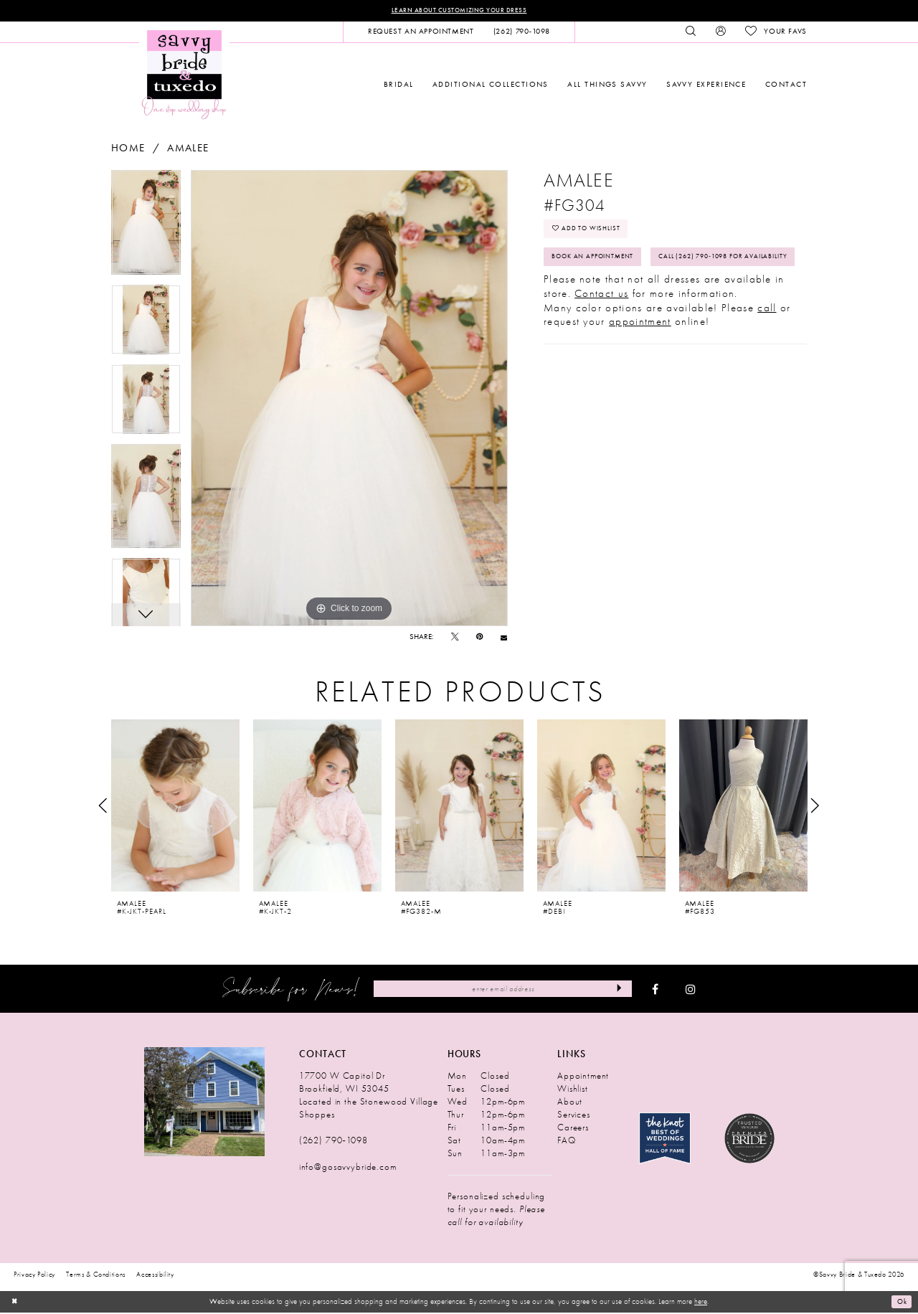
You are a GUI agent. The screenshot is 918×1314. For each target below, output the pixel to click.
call (766, 351)
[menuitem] (420, 33)
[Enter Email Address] (503, 989)
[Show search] (691, 33)
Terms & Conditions (96, 1276)
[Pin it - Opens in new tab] (479, 638)
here (700, 1303)
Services (573, 1116)
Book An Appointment (603, 265)
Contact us (601, 337)
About (569, 1103)
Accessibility (155, 1276)
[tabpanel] (146, 228)
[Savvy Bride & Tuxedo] (184, 75)
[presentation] (175, 807)
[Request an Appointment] (420, 33)
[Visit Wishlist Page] (775, 33)
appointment (640, 365)
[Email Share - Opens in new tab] (504, 638)
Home (128, 149)
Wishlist (572, 1090)
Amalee (188, 149)
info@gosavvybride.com (348, 1168)
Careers (573, 1128)
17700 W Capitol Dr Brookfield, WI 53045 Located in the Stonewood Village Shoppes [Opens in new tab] (368, 1096)
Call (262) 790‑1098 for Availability (630, 298)
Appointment (583, 1077)
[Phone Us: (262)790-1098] (521, 33)
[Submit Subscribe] (617, 989)
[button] (720, 33)
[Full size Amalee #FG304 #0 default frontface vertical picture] (349, 399)
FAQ (566, 1141)
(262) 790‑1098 (333, 1141)
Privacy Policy (34, 1276)
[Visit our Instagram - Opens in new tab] (690, 990)
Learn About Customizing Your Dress (459, 11)
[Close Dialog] (15, 1303)
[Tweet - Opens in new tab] (455, 638)
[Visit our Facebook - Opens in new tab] (655, 990)
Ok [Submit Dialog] (900, 1303)
